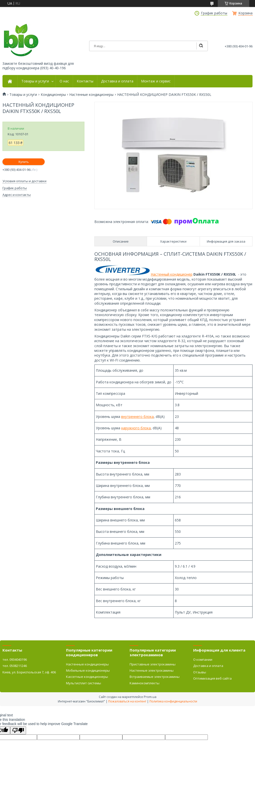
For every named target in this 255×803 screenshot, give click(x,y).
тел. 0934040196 (14, 659)
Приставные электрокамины (153, 664)
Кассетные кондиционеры (87, 676)
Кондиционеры (53, 94)
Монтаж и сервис (156, 81)
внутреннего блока (137, 416)
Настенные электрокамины (152, 670)
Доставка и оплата (117, 81)
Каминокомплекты (144, 683)
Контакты (85, 81)
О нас (64, 81)
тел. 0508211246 (14, 665)
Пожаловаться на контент (127, 701)
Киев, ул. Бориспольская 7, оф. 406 (29, 672)
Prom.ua (150, 696)
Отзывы (199, 672)
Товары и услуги (35, 81)
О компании (202, 659)
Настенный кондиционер (171, 274)
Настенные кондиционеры (91, 94)
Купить (23, 162)
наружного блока (136, 428)
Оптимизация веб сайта (212, 678)
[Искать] (200, 45)
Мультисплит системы (83, 683)
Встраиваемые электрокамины (155, 676)
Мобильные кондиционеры (88, 670)
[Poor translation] (18, 730)
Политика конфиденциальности (173, 701)
